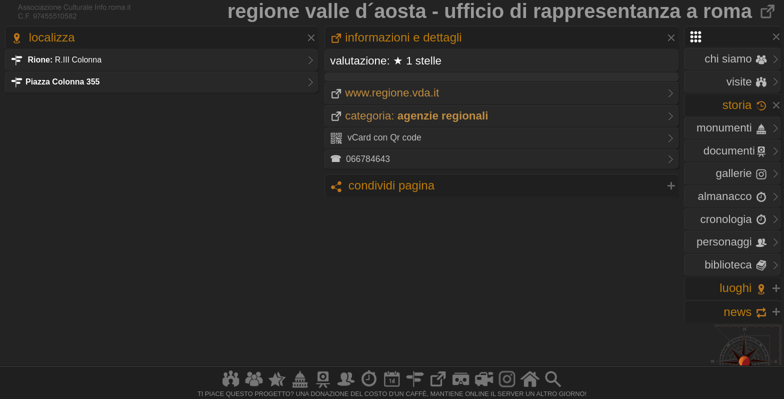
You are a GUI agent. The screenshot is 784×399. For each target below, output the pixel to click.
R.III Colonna (56, 60)
